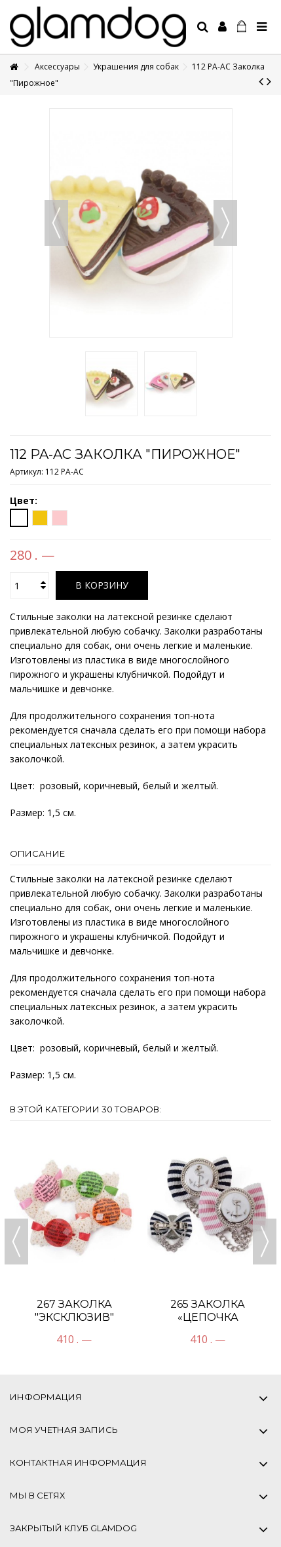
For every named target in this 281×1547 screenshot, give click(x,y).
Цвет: (25, 501)
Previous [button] (16, 1241)
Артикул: (26, 471)
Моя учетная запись (64, 1429)
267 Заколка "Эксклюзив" (74, 1310)
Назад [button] (56, 223)
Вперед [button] (225, 223)
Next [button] (264, 1241)
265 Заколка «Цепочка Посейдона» (208, 1317)
